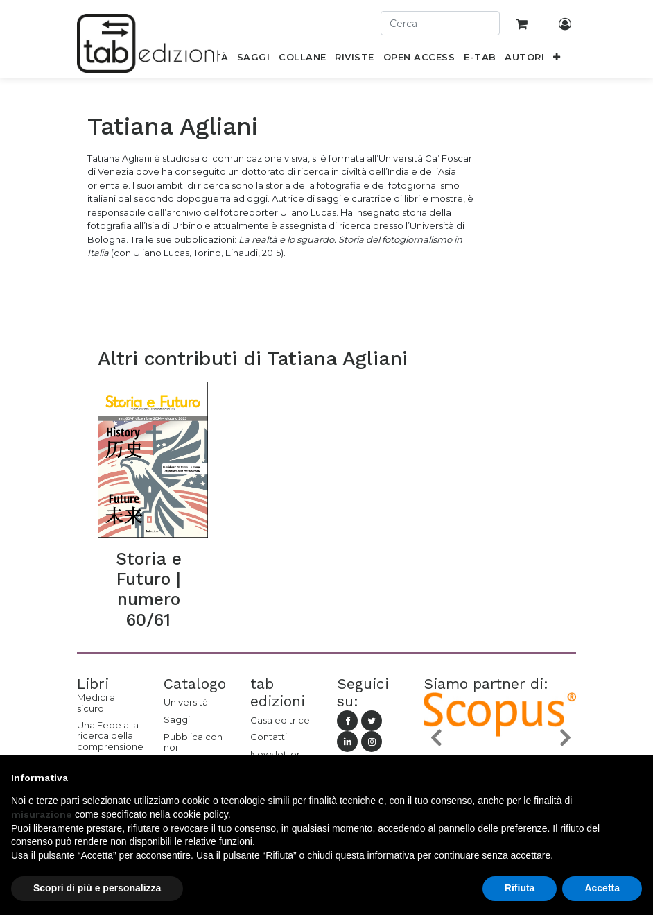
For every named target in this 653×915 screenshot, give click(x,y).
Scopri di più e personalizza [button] (97, 887)
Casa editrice (280, 720)
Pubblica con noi (193, 742)
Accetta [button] (602, 887)
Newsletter (275, 754)
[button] (557, 59)
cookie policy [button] (200, 814)
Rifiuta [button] (520, 887)
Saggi (177, 719)
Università (186, 702)
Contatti (268, 736)
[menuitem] (254, 59)
